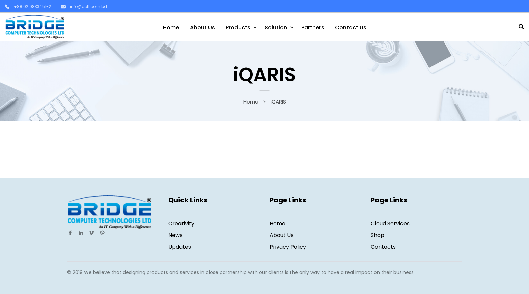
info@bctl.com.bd (88, 6)
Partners (312, 27)
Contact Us (350, 27)
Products (238, 27)
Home (171, 27)
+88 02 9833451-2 (32, 6)
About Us (202, 27)
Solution (275, 27)
